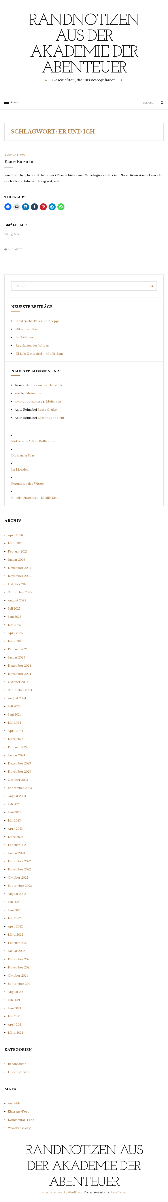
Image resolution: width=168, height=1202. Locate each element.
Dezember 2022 (19, 861)
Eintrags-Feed (18, 1111)
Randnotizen (14, 155)
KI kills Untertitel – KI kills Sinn (39, 354)
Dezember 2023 (19, 763)
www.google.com (27, 401)
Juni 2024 (14, 714)
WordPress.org (19, 1128)
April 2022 (15, 926)
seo (17, 393)
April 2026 (15, 535)
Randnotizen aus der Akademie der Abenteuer (84, 44)
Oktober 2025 (18, 584)
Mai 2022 (14, 918)
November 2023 (19, 772)
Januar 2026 (16, 560)
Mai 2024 (14, 723)
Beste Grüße (47, 410)
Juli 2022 (14, 902)
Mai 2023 (14, 820)
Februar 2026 (18, 551)
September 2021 (20, 984)
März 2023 (15, 837)
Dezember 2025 (19, 568)
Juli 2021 (14, 1000)
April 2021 (15, 1024)
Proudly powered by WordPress (62, 1192)
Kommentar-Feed (21, 1120)
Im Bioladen (24, 337)
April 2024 (15, 731)
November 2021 (19, 967)
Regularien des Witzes (32, 345)
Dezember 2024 (19, 666)
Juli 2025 (14, 608)
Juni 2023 (14, 812)
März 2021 (15, 1033)
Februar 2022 (17, 943)
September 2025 (20, 592)
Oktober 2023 (18, 780)
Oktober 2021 (18, 976)
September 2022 (20, 886)
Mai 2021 (14, 1016)
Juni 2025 (14, 617)
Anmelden (15, 1103)
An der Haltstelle (50, 385)
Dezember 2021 (19, 959)
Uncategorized (19, 1072)
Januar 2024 (16, 755)
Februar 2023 (17, 845)
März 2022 (15, 935)
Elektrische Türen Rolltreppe (38, 321)
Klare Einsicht (19, 161)
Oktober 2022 (18, 877)
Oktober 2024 (18, 682)
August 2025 (17, 600)
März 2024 (15, 739)
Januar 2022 (16, 951)
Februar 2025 (18, 649)
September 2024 (20, 690)
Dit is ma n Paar (27, 329)
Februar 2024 (18, 747)
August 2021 (17, 992)
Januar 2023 (16, 853)
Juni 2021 (14, 1008)
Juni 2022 (14, 910)
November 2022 (19, 869)
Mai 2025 (14, 625)
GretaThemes (118, 1192)
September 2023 (20, 788)
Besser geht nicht (51, 418)
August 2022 (17, 894)
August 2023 (17, 796)
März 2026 (15, 543)
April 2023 (15, 829)
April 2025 (15, 633)
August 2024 (17, 698)
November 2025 (19, 576)
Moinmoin (33, 393)
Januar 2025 (16, 657)
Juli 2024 (14, 706)
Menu (13, 102)
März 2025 (15, 641)
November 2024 (19, 674)
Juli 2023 (14, 804)
